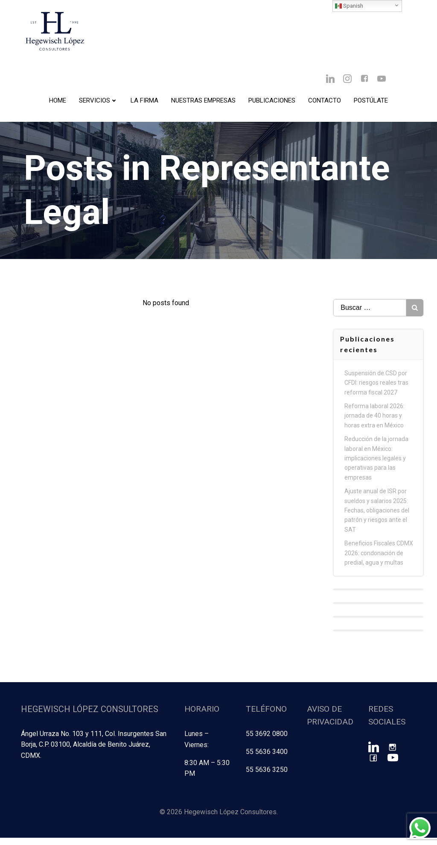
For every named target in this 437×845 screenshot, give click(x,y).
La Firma (144, 103)
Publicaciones (271, 103)
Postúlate (371, 103)
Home (57, 103)
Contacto (324, 103)
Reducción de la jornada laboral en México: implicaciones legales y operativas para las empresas (377, 468)
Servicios (98, 103)
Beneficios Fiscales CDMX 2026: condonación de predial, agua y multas (379, 563)
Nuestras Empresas (203, 103)
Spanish (349, 6)
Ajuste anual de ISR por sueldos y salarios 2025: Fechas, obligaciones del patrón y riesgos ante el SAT (377, 520)
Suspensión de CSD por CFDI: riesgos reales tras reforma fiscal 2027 (377, 393)
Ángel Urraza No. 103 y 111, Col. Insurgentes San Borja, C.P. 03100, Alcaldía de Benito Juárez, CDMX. (93, 753)
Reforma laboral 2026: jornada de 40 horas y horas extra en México (375, 426)
